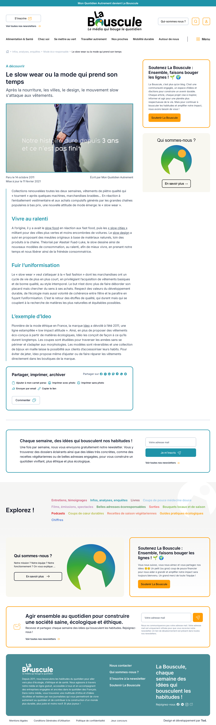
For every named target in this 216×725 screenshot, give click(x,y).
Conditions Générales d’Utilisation (52, 720)
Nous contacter (121, 665)
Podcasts (58, 513)
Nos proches (120, 39)
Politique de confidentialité (90, 720)
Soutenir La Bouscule (164, 117)
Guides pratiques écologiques (181, 513)
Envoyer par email (26, 388)
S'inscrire (23, 19)
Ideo (87, 325)
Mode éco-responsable (56, 51)
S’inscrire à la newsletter (127, 678)
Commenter (23, 400)
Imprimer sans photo (92, 382)
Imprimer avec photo (63, 382)
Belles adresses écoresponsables (121, 507)
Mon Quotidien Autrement (117, 177)
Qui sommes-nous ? (124, 672)
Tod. (204, 720)
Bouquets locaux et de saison (184, 507)
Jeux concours (119, 720)
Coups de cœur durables (86, 513)
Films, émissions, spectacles (72, 507)
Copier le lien (49, 388)
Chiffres (57, 520)
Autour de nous (169, 39)
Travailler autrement (94, 39)
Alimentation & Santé (19, 39)
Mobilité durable (143, 39)
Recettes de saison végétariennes (132, 513)
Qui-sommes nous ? (173, 21)
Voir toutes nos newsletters (21, 26)
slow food (52, 228)
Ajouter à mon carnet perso (31, 382)
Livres (135, 500)
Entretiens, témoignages (69, 500)
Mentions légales (18, 720)
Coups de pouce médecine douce (167, 500)
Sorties (154, 507)
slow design (121, 232)
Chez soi (43, 39)
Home (7, 51)
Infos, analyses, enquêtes (26, 51)
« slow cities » (117, 228)
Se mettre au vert (65, 39)
